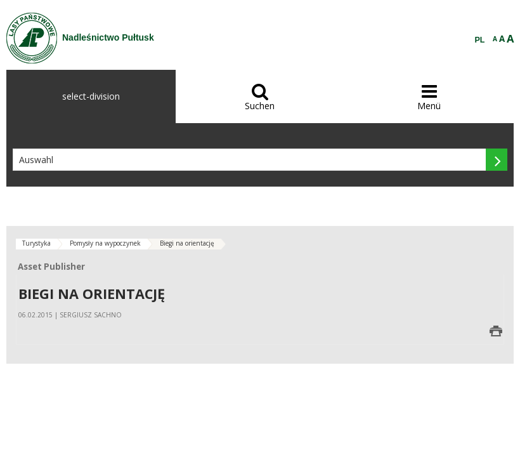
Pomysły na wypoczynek (105, 243)
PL (480, 40)
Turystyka (36, 243)
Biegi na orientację (187, 243)
